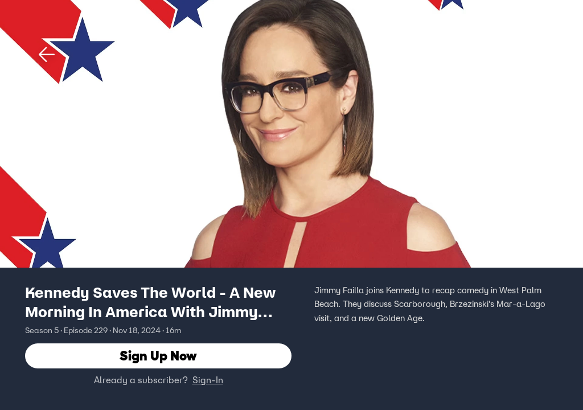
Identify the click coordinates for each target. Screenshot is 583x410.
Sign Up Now (158, 355)
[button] (47, 55)
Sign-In (207, 380)
